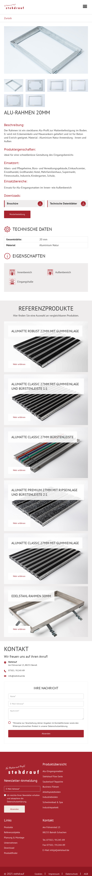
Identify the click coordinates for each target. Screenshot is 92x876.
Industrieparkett (50, 807)
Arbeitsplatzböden (52, 791)
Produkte (8, 827)
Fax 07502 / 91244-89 (54, 844)
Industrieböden (50, 797)
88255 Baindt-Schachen (54, 832)
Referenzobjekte (12, 832)
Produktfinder (10, 853)
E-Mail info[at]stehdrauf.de (56, 850)
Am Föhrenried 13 (51, 827)
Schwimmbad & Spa (53, 802)
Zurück (8, 18)
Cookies (38, 873)
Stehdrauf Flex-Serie (53, 776)
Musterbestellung (17, 214)
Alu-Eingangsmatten (53, 771)
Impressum (54, 873)
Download (9, 847)
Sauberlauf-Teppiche (53, 781)
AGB (86, 873)
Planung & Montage (14, 837)
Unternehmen (10, 842)
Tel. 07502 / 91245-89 (54, 839)
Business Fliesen (51, 786)
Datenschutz (72, 873)
